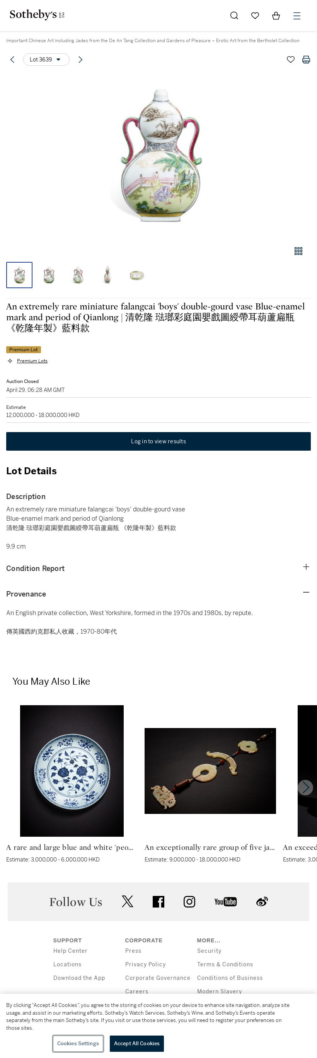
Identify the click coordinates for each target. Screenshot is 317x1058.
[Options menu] (46, 59)
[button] (158, 156)
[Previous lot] (12, 59)
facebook (158, 902)
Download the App (79, 978)
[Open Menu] (297, 15)
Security (209, 951)
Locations (67, 964)
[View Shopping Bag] (276, 15)
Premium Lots (32, 361)
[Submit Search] (234, 15)
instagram (189, 902)
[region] (158, 1026)
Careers (136, 991)
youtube (226, 901)
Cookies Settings (78, 1043)
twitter (127, 902)
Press (133, 951)
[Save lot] (291, 59)
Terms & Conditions (225, 964)
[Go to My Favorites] (255, 15)
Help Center (70, 951)
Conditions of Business (230, 978)
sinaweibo (262, 901)
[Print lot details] (306, 59)
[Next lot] (80, 59)
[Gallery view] (298, 251)
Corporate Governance (158, 978)
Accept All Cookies (137, 1043)
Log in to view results (158, 441)
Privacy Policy (145, 964)
